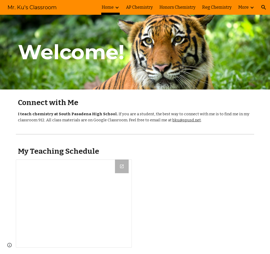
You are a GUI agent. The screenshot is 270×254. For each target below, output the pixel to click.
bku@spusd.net (186, 120)
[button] (263, 7)
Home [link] (108, 7)
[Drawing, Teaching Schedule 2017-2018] (74, 204)
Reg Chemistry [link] (217, 7)
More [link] (243, 7)
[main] (94, 52)
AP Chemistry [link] (139, 7)
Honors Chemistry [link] (177, 7)
